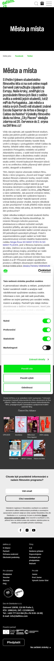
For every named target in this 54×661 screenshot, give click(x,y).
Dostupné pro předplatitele (34, 559)
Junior (34, 574)
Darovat (6, 580)
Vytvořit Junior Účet (40, 580)
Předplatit (13, 642)
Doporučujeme (35, 554)
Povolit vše (27, 368)
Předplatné (7, 574)
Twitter (30, 56)
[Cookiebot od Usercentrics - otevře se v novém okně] (38, 271)
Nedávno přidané (36, 551)
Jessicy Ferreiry (30, 266)
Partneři (6, 551)
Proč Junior (37, 577)
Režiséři (32, 564)
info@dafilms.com (19, 616)
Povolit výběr (27, 378)
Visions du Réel (39, 458)
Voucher (6, 577)
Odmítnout (27, 387)
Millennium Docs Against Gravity (32, 436)
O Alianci (6, 548)
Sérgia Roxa (16, 242)
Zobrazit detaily (37, 359)
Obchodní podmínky (11, 557)
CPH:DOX (6, 435)
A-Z (30, 548)
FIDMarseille (13, 458)
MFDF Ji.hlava (26, 458)
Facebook (19, 56)
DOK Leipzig (44, 435)
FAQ (4, 584)
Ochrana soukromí (10, 554)
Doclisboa (18, 435)
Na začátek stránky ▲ (40, 647)
